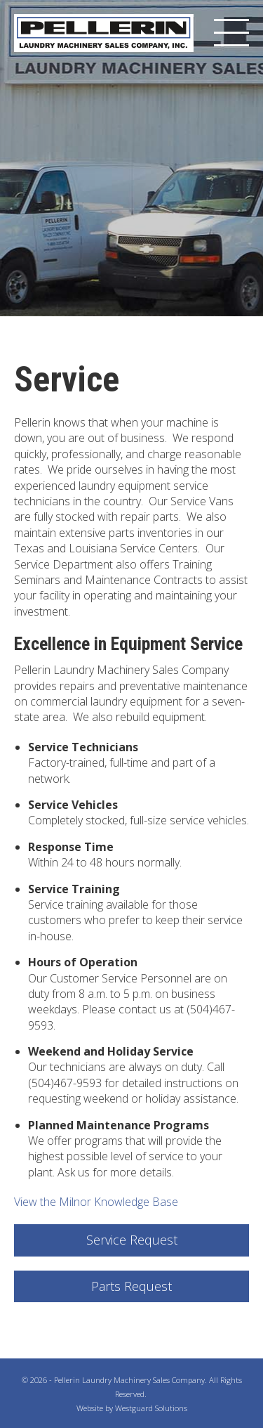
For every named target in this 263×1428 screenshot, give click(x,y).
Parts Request (131, 1286)
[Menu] (231, 33)
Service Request (131, 1239)
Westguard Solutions (151, 1408)
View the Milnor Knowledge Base (96, 1201)
